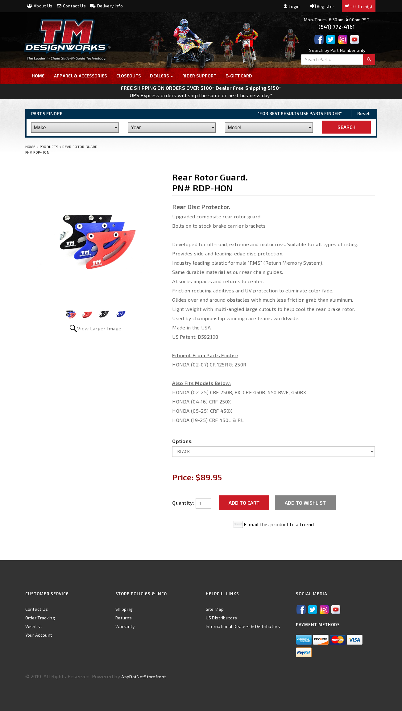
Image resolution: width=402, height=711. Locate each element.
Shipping (124, 609)
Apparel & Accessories (80, 75)
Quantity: (183, 503)
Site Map (215, 609)
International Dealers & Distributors (243, 626)
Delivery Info (106, 5)
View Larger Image (99, 328)
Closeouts (128, 75)
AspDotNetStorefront (143, 676)
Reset (363, 113)
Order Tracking (40, 617)
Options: (182, 441)
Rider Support (199, 75)
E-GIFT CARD (239, 75)
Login (291, 6)
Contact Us (71, 5)
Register (322, 6)
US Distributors (221, 617)
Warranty (125, 626)
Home (38, 75)
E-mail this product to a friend (279, 524)
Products (49, 146)
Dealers (161, 75)
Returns (123, 617)
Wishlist (34, 626)
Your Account (38, 635)
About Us (40, 5)
